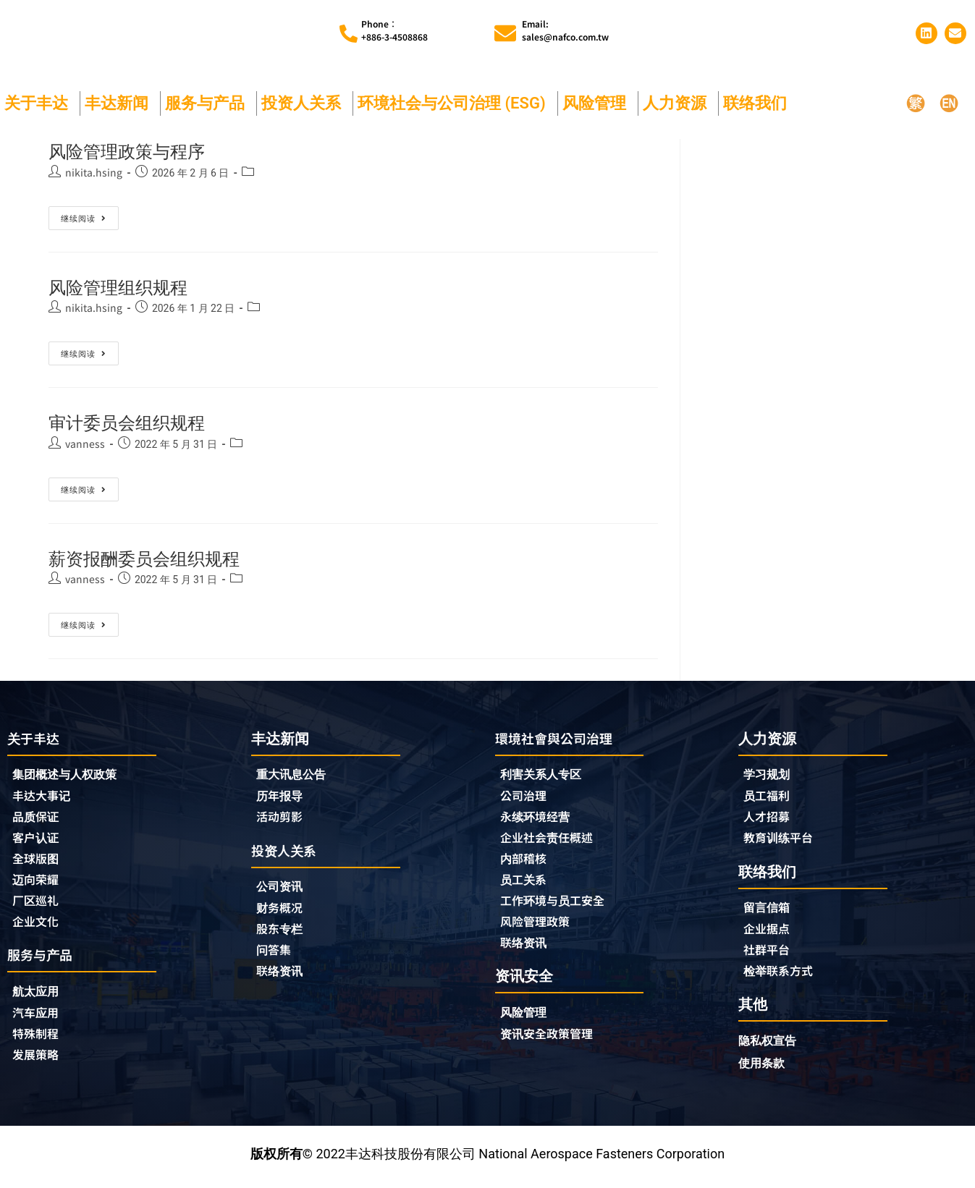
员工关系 (526, 884)
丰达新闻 (120, 103)
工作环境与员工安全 (558, 906)
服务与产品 (208, 103)
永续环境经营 (539, 819)
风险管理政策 (539, 928)
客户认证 (38, 841)
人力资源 (678, 103)
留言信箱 (769, 911)
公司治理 (530, 798)
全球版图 (38, 863)
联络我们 (758, 103)
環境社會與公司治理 (560, 738)
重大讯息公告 (295, 775)
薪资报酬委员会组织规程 (159, 558)
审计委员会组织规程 (139, 422)
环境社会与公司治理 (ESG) (455, 103)
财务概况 (286, 912)
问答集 (275, 955)
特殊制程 (38, 1043)
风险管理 (597, 103)
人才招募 (769, 819)
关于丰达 (39, 103)
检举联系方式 (782, 976)
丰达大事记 (44, 798)
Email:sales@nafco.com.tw (565, 30)
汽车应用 (42, 1021)
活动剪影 (282, 819)
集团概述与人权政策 (71, 776)
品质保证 (38, 819)
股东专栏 (286, 934)
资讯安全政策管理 (552, 1042)
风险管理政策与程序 (139, 151)
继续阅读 (83, 215)
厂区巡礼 (38, 906)
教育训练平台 (782, 840)
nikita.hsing (93, 172)
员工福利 (769, 797)
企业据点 (769, 933)
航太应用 (42, 999)
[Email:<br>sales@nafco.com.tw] (505, 33)
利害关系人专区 (545, 776)
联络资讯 (282, 977)
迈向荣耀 (38, 884)
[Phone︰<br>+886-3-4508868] (348, 34)
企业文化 (38, 928)
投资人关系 (304, 103)
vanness (85, 443)
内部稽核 (526, 863)
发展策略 (38, 1065)
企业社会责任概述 (552, 841)
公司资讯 (286, 890)
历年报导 (282, 797)
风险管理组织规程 (129, 287)
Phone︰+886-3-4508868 (394, 30)
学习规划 (769, 775)
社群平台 (769, 955)
